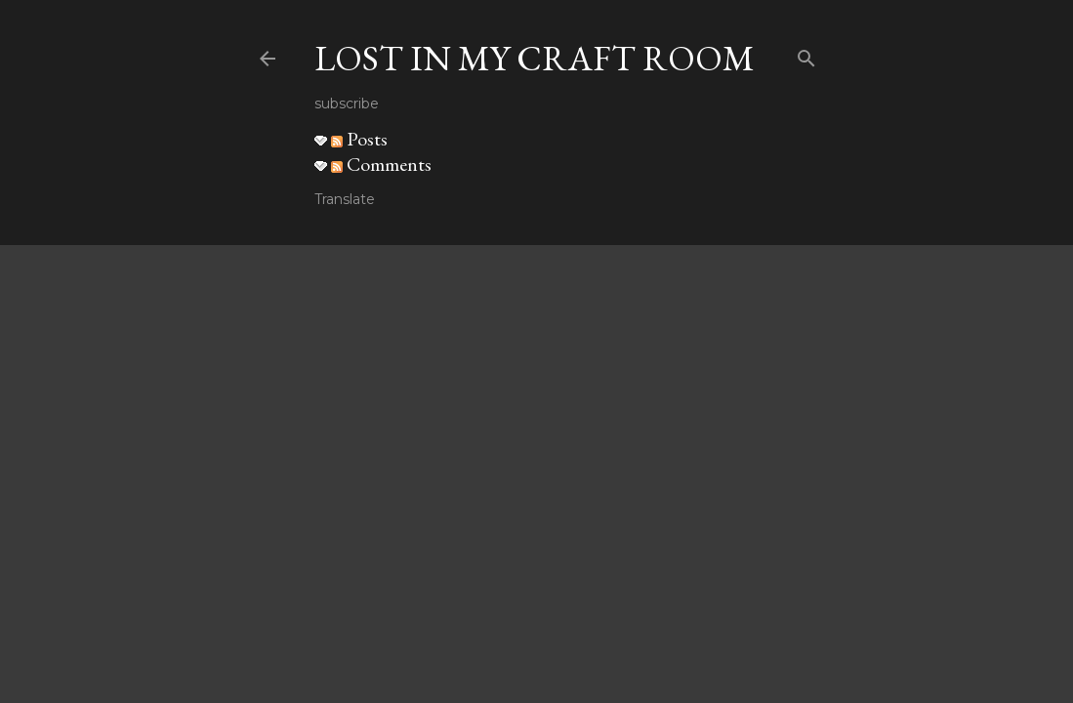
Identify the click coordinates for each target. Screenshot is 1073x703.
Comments (381, 164)
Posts (359, 138)
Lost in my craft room (534, 58)
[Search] (806, 54)
